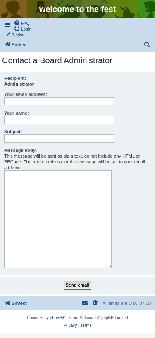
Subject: (13, 131)
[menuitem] (21, 23)
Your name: (16, 112)
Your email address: (25, 94)
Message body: (20, 150)
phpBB (56, 318)
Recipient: (15, 78)
